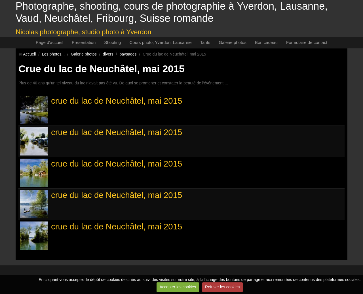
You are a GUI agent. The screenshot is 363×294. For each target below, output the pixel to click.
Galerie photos (232, 42)
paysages (128, 54)
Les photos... (53, 54)
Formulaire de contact (306, 42)
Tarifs (205, 42)
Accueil (29, 54)
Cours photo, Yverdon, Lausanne (160, 42)
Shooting (112, 42)
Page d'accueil (49, 42)
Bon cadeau (266, 42)
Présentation (84, 42)
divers (108, 54)
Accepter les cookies (178, 287)
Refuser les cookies (222, 287)
